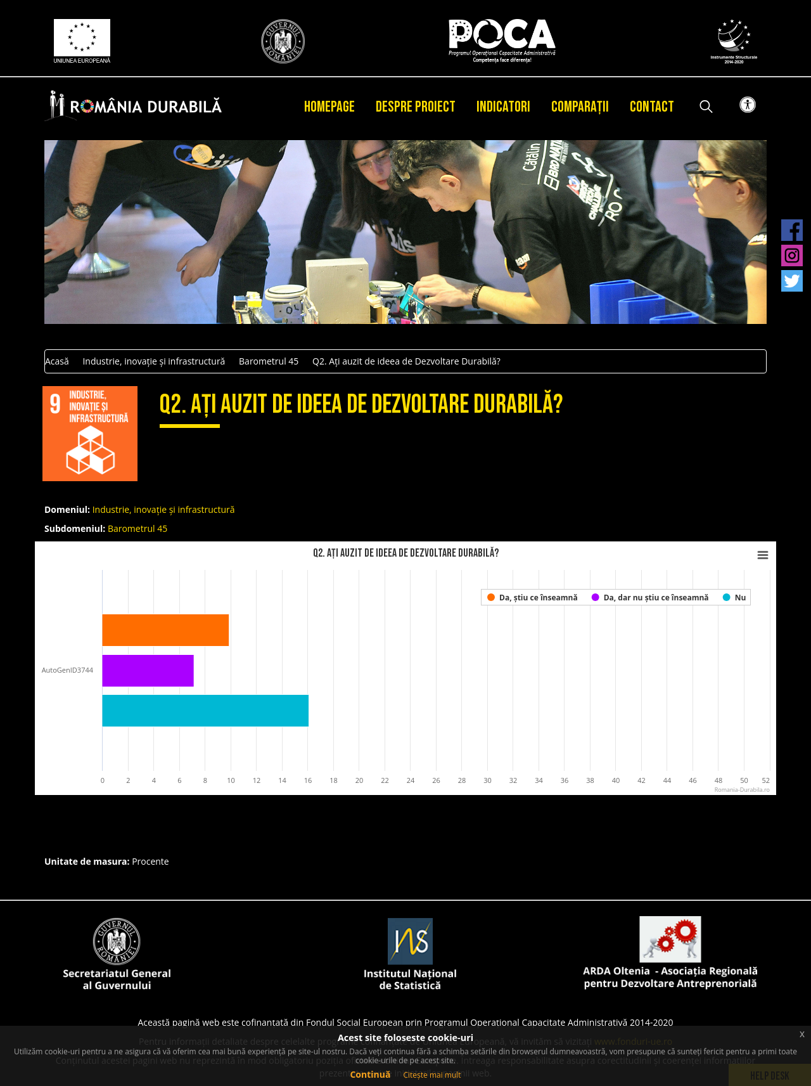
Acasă (57, 361)
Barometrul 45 (268, 361)
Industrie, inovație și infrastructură (153, 361)
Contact (652, 107)
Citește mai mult (432, 1075)
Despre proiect (416, 107)
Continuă (370, 1074)
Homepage (329, 107)
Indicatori (503, 107)
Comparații (580, 107)
